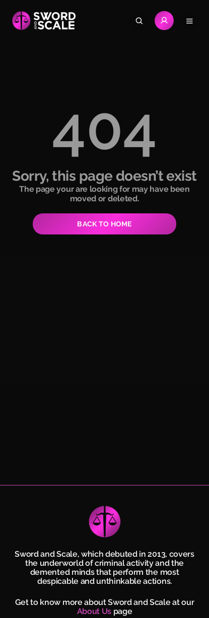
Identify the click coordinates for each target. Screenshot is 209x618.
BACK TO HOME (104, 224)
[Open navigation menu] (189, 20)
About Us (94, 611)
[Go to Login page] (164, 20)
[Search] (139, 20)
